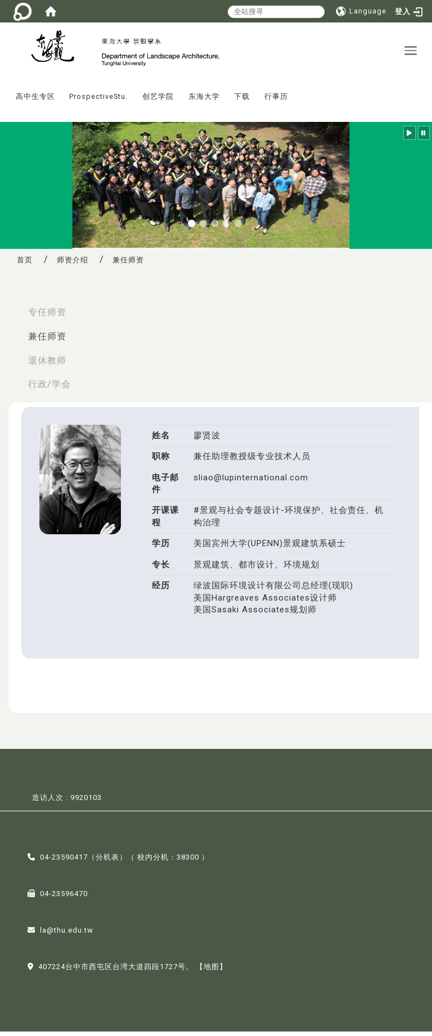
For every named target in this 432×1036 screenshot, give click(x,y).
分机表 (107, 862)
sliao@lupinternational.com (251, 482)
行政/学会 (49, 389)
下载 (242, 101)
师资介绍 (72, 264)
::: (5, 93)
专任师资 (47, 316)
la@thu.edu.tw (66, 935)
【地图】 (211, 971)
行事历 (276, 101)
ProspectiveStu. (98, 101)
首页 (25, 264)
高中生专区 (35, 101)
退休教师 (47, 365)
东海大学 (204, 101)
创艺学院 (158, 101)
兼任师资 (47, 340)
